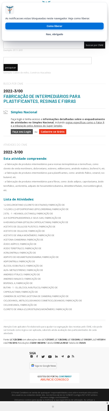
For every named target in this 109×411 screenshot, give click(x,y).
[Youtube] (50, 356)
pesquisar (10, 67)
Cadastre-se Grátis (53, 131)
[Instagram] (31, 356)
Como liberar (54, 26)
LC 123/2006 (16, 339)
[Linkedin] (56, 356)
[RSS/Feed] (73, 356)
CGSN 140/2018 (37, 342)
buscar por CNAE (94, 45)
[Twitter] (43, 356)
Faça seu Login (21, 131)
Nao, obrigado (54, 34)
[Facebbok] (37, 356)
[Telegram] (62, 357)
